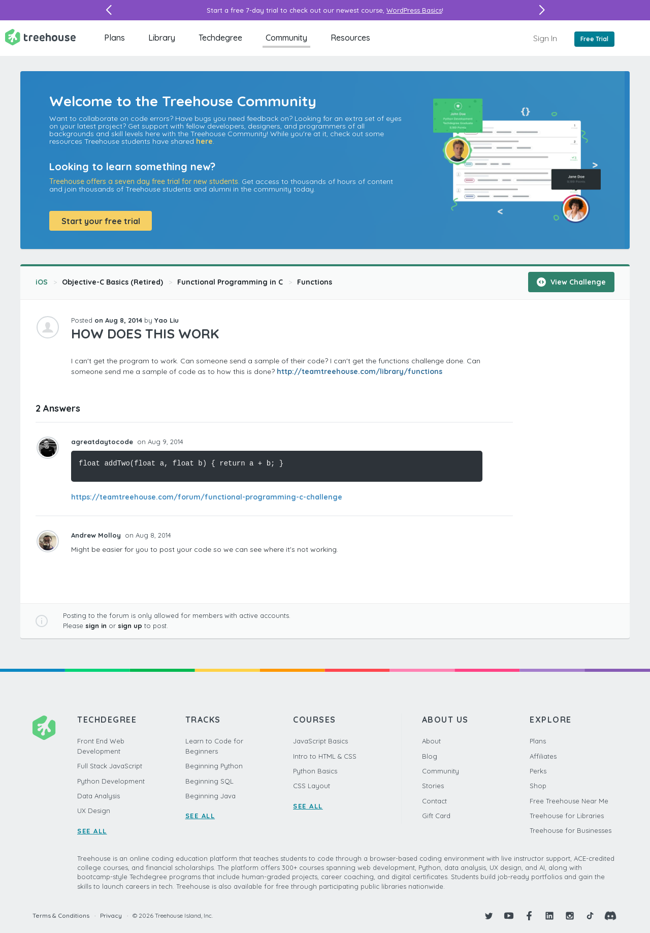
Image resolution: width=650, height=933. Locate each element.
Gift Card (436, 816)
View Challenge (571, 282)
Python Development (111, 781)
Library (161, 38)
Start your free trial (100, 221)
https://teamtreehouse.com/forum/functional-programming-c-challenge (206, 497)
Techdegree (220, 38)
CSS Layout (311, 786)
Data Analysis (98, 796)
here (204, 141)
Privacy (111, 915)
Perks (538, 771)
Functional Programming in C (230, 282)
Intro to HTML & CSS (324, 756)
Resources (350, 38)
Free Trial (594, 39)
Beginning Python (214, 766)
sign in (96, 625)
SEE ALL (92, 831)
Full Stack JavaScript (109, 766)
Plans (114, 38)
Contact (434, 801)
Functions (314, 282)
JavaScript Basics (320, 741)
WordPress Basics (414, 10)
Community (286, 38)
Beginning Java (210, 796)
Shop (538, 786)
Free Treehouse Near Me (569, 801)
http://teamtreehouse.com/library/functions (359, 371)
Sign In (545, 38)
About (431, 741)
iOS (42, 282)
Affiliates (543, 756)
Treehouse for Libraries (567, 816)
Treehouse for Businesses (570, 830)
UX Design (93, 810)
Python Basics (315, 771)
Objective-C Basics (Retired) (112, 282)
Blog (429, 756)
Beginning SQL (209, 781)
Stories (433, 786)
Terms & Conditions (60, 915)
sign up (130, 625)
